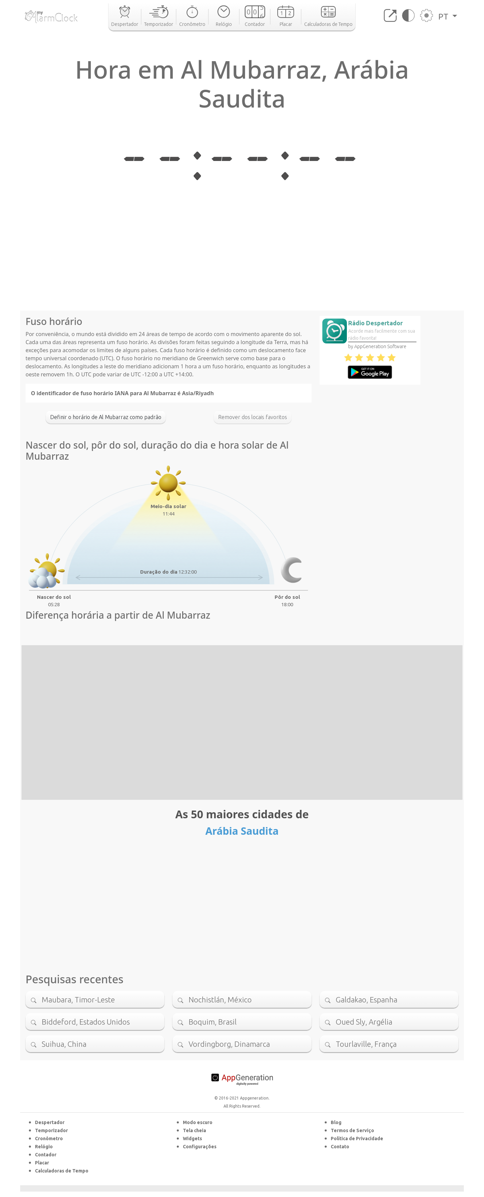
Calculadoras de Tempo (61, 1170)
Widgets (192, 1138)
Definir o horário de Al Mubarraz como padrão (105, 417)
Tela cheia (194, 1130)
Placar (42, 1162)
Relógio (44, 1146)
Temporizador (51, 1130)
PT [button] (444, 16)
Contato (340, 1146)
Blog (336, 1122)
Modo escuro (197, 1122)
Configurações (199, 1146)
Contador (45, 1154)
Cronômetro (49, 1138)
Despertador (50, 1122)
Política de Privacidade (357, 1138)
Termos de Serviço (352, 1130)
